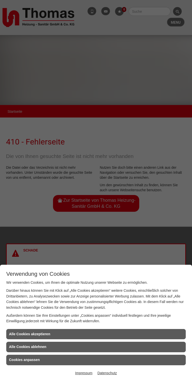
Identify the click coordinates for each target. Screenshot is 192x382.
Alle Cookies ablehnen (27, 347)
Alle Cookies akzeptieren (29, 334)
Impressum (83, 373)
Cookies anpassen (24, 360)
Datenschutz (107, 373)
